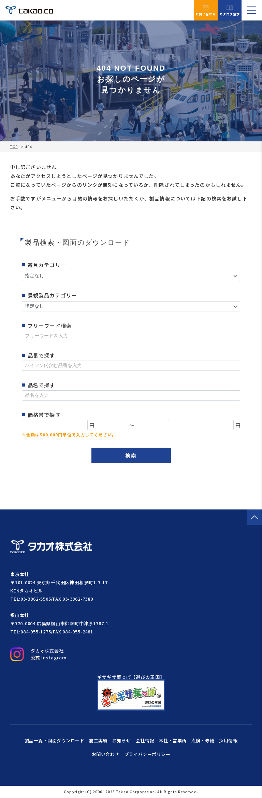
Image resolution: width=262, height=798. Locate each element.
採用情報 (228, 740)
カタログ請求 (229, 10)
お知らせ (121, 740)
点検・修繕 (203, 740)
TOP (14, 147)
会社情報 (145, 740)
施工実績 (98, 740)
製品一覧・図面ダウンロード (55, 740)
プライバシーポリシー (147, 754)
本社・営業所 (173, 740)
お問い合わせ (205, 10)
